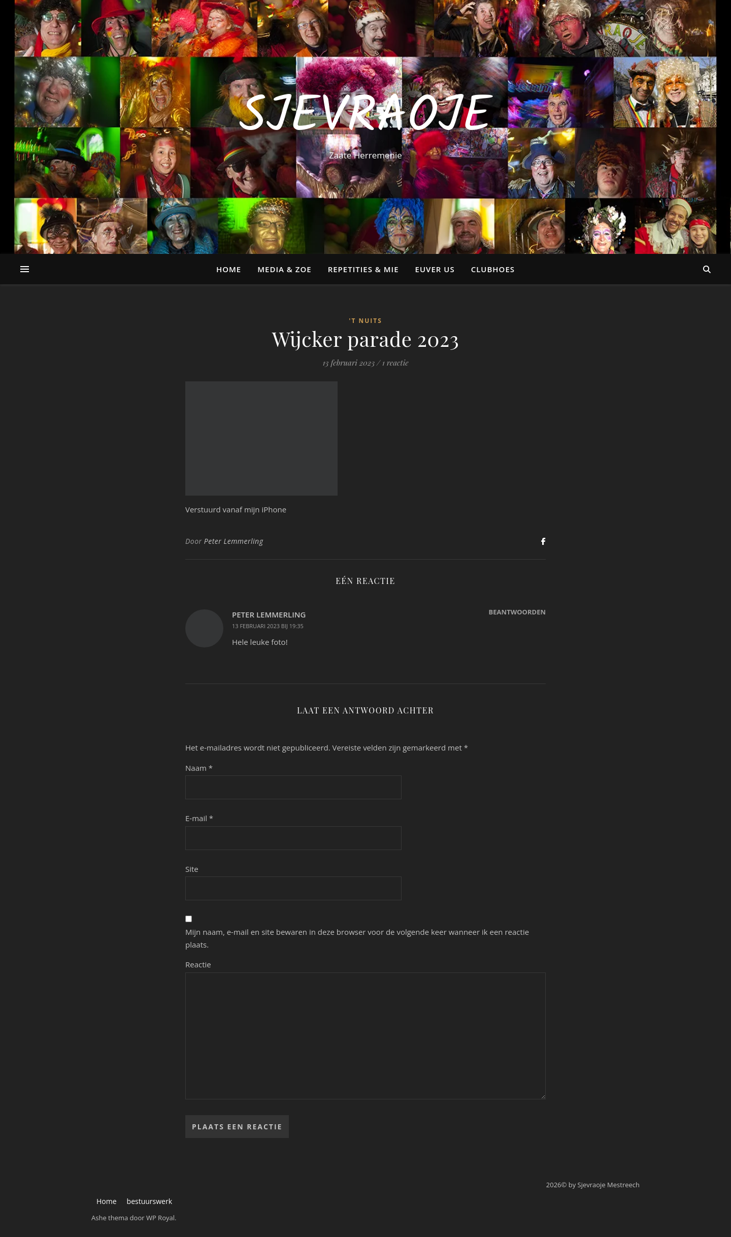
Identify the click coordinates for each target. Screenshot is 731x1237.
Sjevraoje (365, 117)
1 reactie (395, 362)
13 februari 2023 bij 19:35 (268, 626)
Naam (199, 768)
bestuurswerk (149, 1201)
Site (191, 869)
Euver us (435, 269)
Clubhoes (493, 269)
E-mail (199, 818)
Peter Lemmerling (233, 541)
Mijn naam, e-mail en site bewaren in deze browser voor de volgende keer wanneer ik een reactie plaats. (357, 938)
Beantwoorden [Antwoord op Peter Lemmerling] (517, 611)
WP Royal (160, 1217)
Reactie (198, 964)
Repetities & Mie (363, 269)
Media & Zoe (284, 269)
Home (228, 269)
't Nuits (365, 320)
